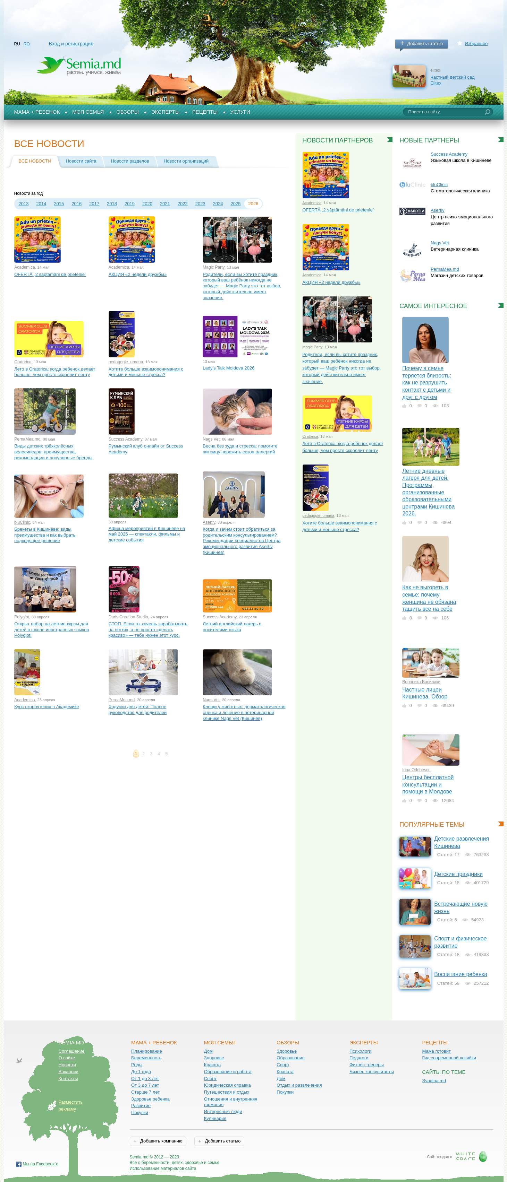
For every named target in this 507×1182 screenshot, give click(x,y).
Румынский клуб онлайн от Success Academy (146, 448)
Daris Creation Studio (128, 617)
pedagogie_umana (126, 361)
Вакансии (68, 1071)
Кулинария (215, 1118)
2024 (218, 203)
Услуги (240, 112)
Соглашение (72, 1051)
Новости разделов (130, 161)
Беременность (146, 1057)
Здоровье (214, 1057)
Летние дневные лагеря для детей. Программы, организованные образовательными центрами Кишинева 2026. (428, 492)
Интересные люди (223, 1111)
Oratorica (22, 361)
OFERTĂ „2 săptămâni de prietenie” (50, 274)
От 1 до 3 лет (145, 1078)
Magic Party (213, 267)
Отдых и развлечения (299, 1085)
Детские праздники (458, 874)
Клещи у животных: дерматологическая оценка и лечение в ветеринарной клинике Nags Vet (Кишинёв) (244, 712)
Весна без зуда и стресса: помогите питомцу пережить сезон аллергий (240, 448)
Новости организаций (186, 161)
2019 (130, 203)
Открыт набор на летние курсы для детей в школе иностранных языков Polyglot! (51, 629)
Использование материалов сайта (163, 1168)
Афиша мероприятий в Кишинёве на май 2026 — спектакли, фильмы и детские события (147, 534)
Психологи (360, 1051)
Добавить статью (425, 43)
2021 (165, 203)
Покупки (139, 1112)
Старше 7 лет (145, 1092)
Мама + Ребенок (37, 112)
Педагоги (359, 1057)
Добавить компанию (160, 1141)
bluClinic (22, 522)
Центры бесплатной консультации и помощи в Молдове (428, 784)
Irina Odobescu (416, 769)
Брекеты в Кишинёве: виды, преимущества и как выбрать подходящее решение (44, 535)
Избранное (476, 43)
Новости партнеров (337, 140)
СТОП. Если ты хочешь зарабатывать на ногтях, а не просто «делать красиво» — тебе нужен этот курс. (148, 629)
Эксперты (165, 112)
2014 (41, 203)
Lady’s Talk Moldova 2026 (228, 368)
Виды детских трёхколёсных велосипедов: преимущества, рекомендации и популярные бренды (53, 451)
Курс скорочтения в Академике (46, 706)
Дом (208, 1051)
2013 (24, 203)
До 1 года (141, 1071)
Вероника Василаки (421, 681)
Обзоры (128, 112)
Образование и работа (228, 1071)
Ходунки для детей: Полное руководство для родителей (138, 709)
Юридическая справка (227, 1085)
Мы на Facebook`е (41, 1164)
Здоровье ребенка (150, 1099)
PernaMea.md (27, 439)
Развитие (141, 1105)
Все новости (35, 161)
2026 (253, 203)
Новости (67, 1064)
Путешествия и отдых (227, 1092)
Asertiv (209, 522)
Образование (291, 1057)
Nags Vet (211, 439)
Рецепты (205, 112)
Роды (136, 1064)
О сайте (67, 1057)
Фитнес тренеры (366, 1064)
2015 (59, 203)
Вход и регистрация (71, 43)
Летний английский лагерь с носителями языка (232, 626)
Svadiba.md (434, 1080)
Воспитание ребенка (460, 974)
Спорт (210, 1078)
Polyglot (21, 617)
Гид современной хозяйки (449, 1057)
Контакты (68, 1078)
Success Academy (125, 439)
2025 (236, 203)
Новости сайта (81, 161)
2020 (147, 203)
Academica (24, 267)
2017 (94, 203)
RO (27, 44)
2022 (183, 203)
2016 (76, 203)
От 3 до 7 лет (145, 1085)
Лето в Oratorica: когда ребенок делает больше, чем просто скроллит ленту (54, 371)
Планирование (146, 1051)
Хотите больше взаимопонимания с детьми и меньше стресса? (146, 371)
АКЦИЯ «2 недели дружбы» (138, 274)
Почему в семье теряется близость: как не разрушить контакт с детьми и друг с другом (426, 382)
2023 (200, 203)
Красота (212, 1064)
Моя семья (88, 112)
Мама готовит (436, 1051)
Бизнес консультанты (371, 1071)
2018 (112, 203)
